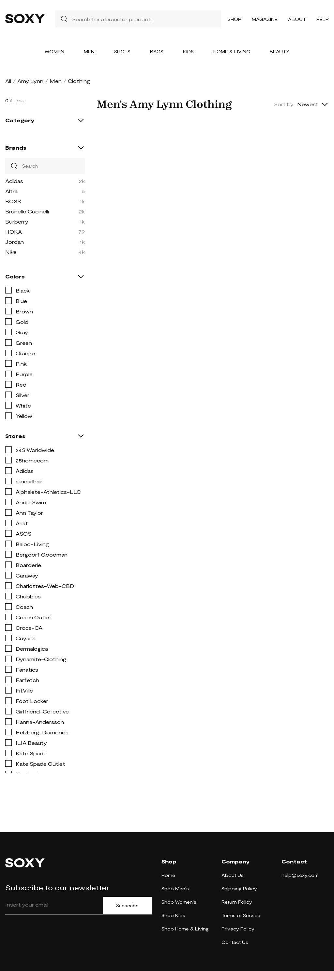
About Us (232, 875)
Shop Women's (178, 902)
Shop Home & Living (185, 928)
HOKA (13, 231)
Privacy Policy (237, 928)
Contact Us (234, 942)
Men (89, 51)
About (297, 19)
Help (322, 19)
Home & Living (231, 51)
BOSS (13, 201)
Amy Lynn (30, 81)
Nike (11, 252)
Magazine (265, 19)
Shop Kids (173, 915)
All (8, 81)
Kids (188, 51)
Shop (234, 19)
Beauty (280, 51)
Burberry (16, 221)
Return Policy (236, 902)
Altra (11, 191)
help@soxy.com (300, 875)
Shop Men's (175, 888)
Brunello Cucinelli (27, 211)
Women (54, 51)
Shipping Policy (239, 888)
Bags (156, 51)
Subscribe (127, 905)
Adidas (14, 181)
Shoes (122, 51)
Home (168, 875)
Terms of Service (240, 915)
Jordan (14, 242)
